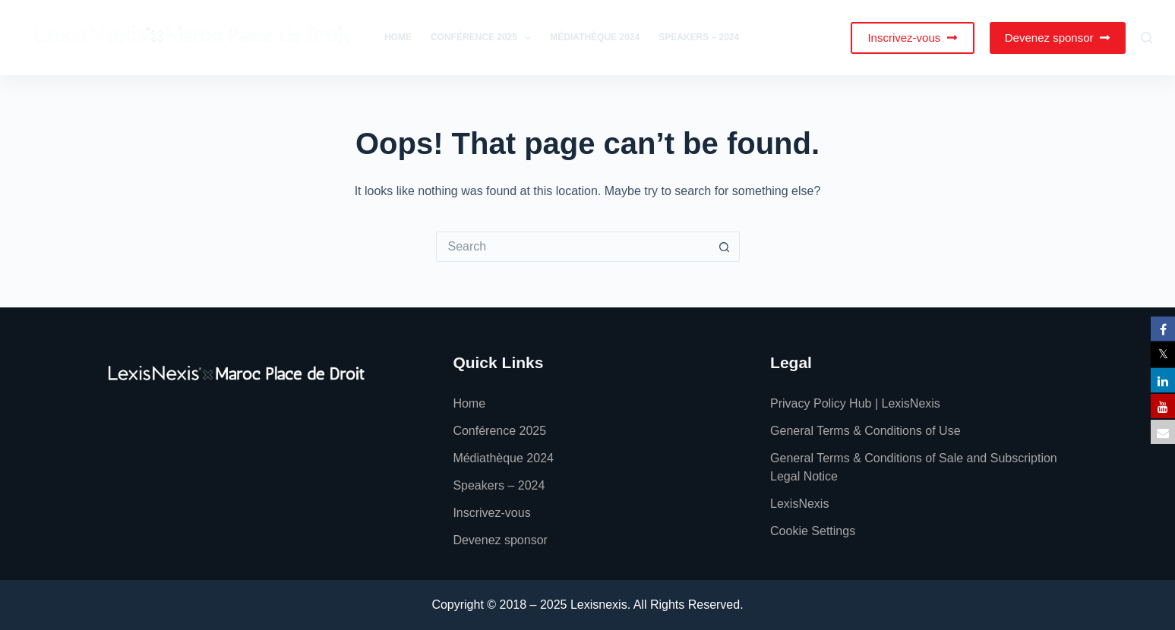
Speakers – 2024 (699, 37)
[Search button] (724, 247)
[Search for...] (572, 247)
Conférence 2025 (484, 38)
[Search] (1146, 37)
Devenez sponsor (1057, 37)
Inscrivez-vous (912, 37)
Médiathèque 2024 (595, 37)
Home (398, 37)
